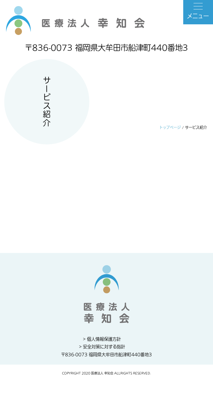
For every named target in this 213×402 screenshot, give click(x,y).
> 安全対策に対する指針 (102, 347)
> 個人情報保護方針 (102, 339)
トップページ (170, 127)
